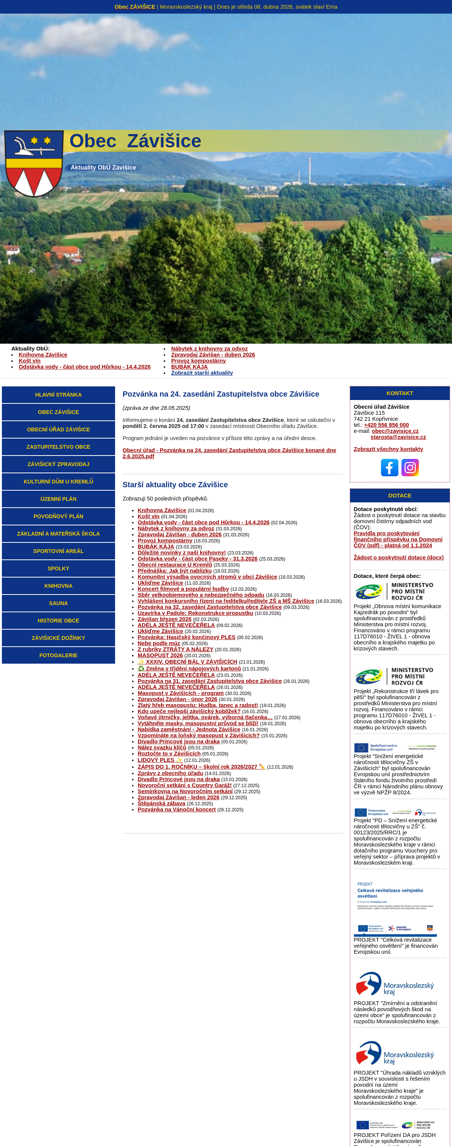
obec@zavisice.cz (395, 431)
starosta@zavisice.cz (398, 437)
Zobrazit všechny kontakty (388, 449)
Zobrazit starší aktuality (202, 373)
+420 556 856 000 (386, 425)
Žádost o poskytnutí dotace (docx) (399, 557)
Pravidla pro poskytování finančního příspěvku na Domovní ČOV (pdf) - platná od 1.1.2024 (398, 539)
